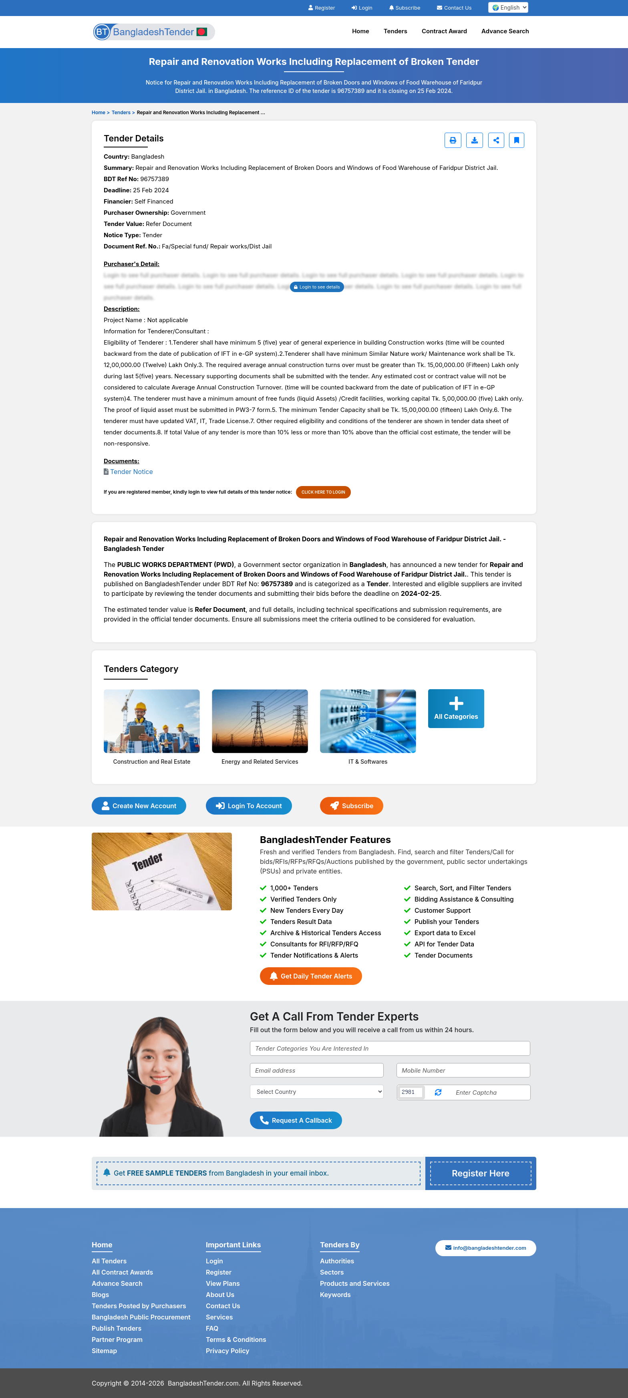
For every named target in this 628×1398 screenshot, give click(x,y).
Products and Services (355, 1283)
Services (219, 1317)
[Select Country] (317, 1092)
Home (360, 31)
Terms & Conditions (236, 1339)
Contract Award (444, 31)
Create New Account (139, 805)
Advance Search (505, 31)
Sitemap (104, 1351)
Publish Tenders (116, 1328)
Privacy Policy (228, 1351)
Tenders (395, 31)
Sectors (332, 1272)
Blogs (100, 1295)
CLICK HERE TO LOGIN (323, 492)
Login (362, 7)
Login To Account (249, 805)
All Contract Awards (122, 1272)
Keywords (335, 1295)
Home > (101, 112)
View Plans (223, 1283)
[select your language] (508, 7)
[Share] (496, 140)
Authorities (337, 1261)
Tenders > (123, 112)
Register (321, 7)
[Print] (453, 140)
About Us (220, 1295)
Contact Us (454, 7)
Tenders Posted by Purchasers (139, 1306)
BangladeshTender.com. (204, 1383)
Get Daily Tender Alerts (311, 976)
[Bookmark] (516, 140)
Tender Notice (131, 472)
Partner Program (117, 1339)
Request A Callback (296, 1120)
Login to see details (317, 287)
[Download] (474, 140)
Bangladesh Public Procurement (141, 1317)
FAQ (212, 1328)
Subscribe (405, 7)
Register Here (480, 1173)
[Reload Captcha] (438, 1092)
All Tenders (109, 1261)
